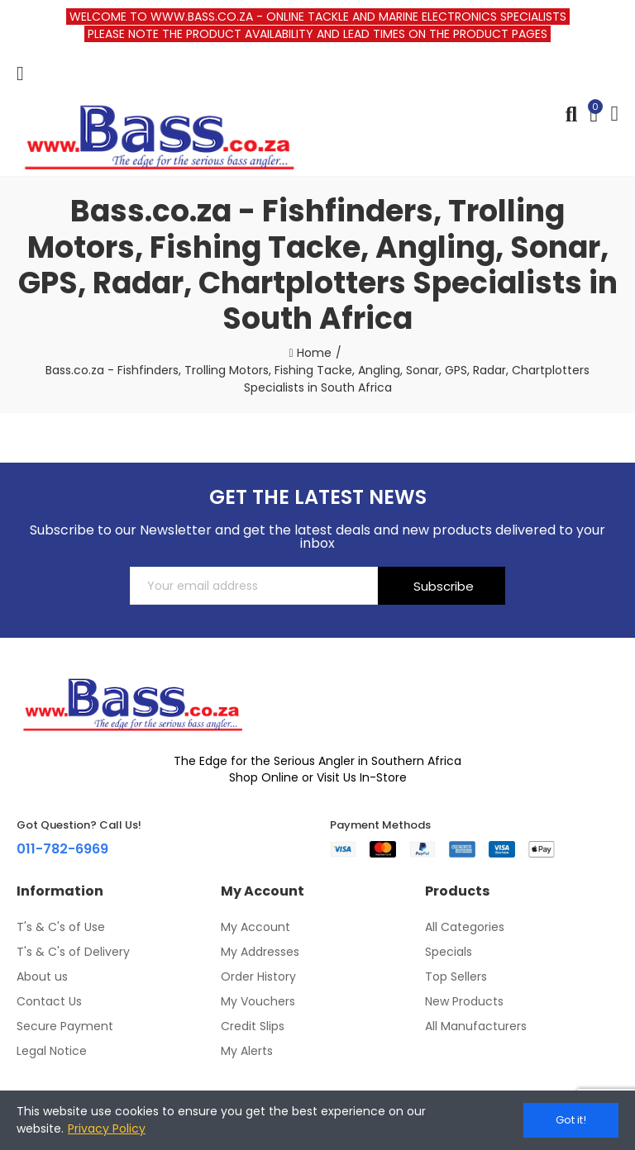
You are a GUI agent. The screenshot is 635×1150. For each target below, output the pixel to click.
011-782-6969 (62, 848)
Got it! (571, 1120)
